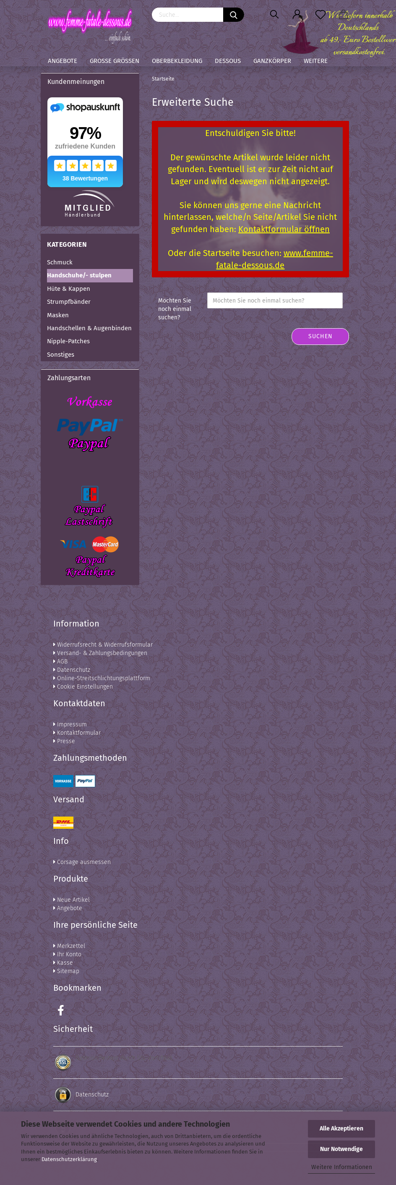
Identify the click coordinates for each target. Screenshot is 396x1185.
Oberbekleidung (177, 61)
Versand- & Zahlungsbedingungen (100, 653)
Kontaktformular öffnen (284, 229)
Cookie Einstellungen (83, 686)
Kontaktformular (77, 732)
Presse (64, 741)
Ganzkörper (272, 61)
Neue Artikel (71, 899)
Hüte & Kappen (68, 288)
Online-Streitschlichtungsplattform (101, 678)
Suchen (320, 336)
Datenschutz (71, 669)
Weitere (316, 61)
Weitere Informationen (341, 1167)
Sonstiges (60, 354)
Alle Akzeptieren (341, 1128)
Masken (58, 315)
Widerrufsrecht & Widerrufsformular (103, 644)
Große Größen (114, 61)
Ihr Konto (67, 954)
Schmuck (60, 262)
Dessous (228, 61)
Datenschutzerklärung (69, 1159)
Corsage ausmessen (82, 862)
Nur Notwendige (341, 1149)
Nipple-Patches (68, 341)
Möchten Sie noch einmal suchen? (174, 309)
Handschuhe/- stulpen (79, 275)
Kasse (63, 962)
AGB (60, 661)
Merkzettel (69, 946)
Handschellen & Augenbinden (89, 328)
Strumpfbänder (69, 301)
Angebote (62, 61)
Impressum (70, 724)
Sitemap (66, 971)
